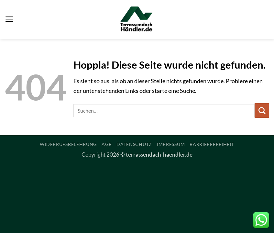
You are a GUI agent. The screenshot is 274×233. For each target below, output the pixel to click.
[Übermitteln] (262, 110)
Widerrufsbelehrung (68, 144)
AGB (107, 144)
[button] (9, 19)
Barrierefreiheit (212, 144)
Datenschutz (134, 144)
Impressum (171, 144)
